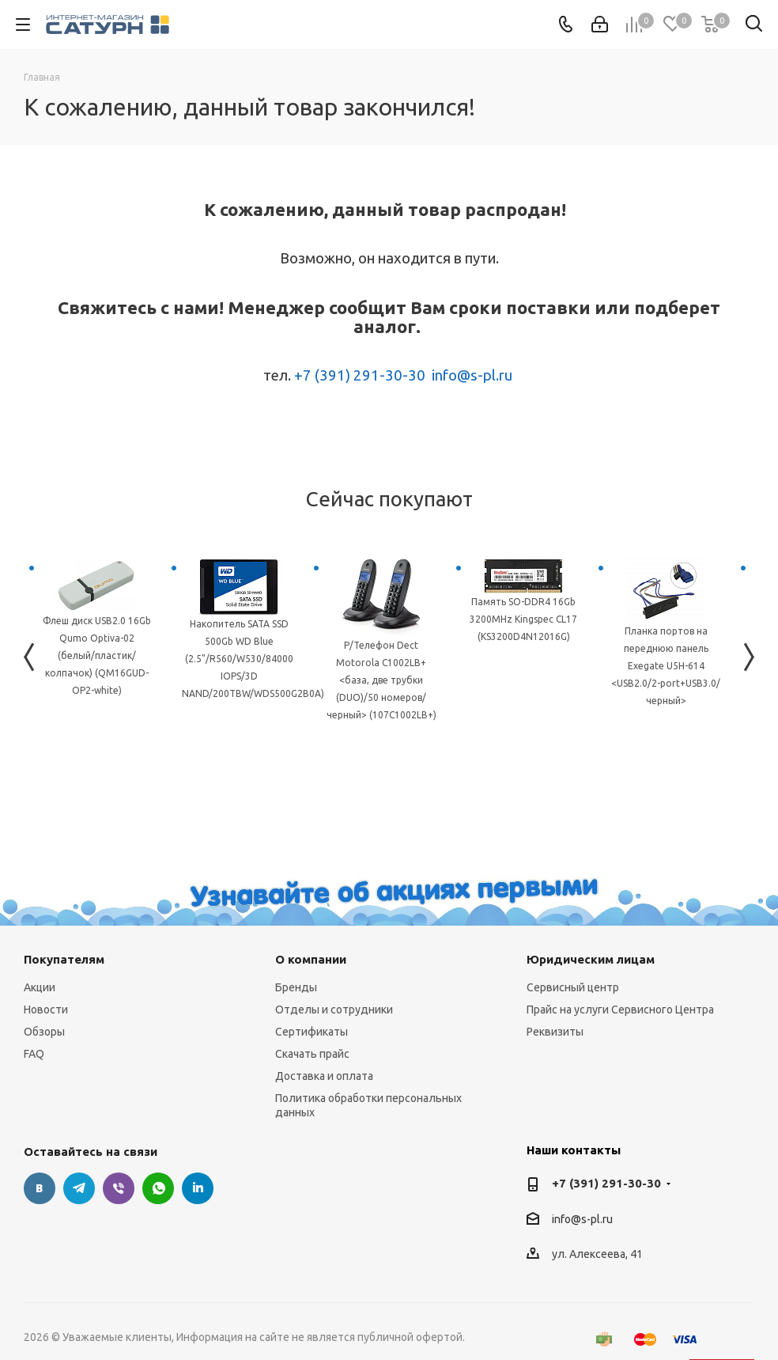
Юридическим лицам (591, 959)
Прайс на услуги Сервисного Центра (620, 1009)
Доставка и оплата (324, 1076)
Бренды (296, 987)
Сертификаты (311, 1031)
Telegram (79, 1188)
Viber (118, 1188)
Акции (39, 987)
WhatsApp (158, 1188)
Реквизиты (555, 1031)
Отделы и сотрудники (334, 1009)
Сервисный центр (573, 987)
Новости (46, 1009)
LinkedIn (197, 1188)
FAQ (34, 1053)
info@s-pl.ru (472, 375)
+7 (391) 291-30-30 (359, 375)
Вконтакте (39, 1188)
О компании (310, 959)
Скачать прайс (312, 1053)
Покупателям (64, 959)
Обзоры (44, 1031)
